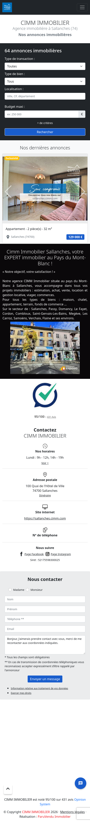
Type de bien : (15, 74)
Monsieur (36, 590)
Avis (51, 417)
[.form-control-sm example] (42, 114)
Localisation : (14, 89)
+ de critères (45, 123)
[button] (8, 191)
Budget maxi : (15, 106)
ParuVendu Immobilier (54, 816)
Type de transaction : (20, 59)
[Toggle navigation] (82, 7)
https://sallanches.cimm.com (45, 518)
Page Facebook (34, 554)
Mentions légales (72, 812)
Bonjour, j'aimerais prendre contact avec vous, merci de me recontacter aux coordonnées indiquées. (45, 644)
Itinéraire (45, 495)
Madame (18, 590)
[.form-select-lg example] (45, 66)
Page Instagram (61, 554)
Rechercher (45, 132)
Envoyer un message (45, 679)
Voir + (45, 463)
